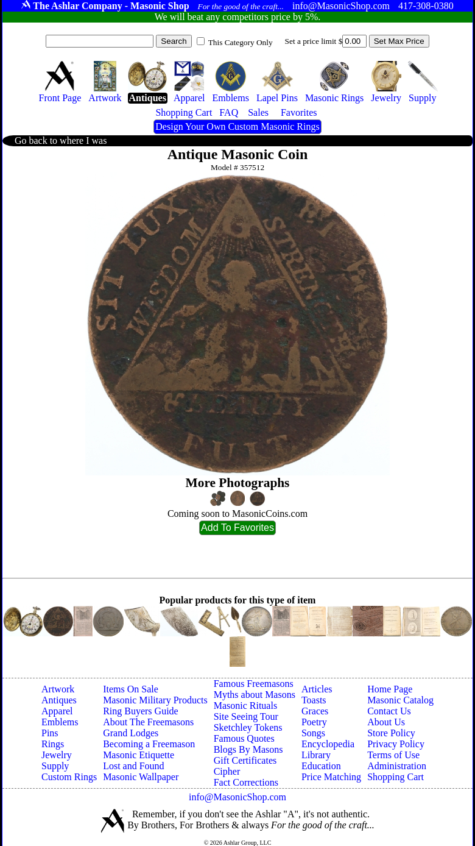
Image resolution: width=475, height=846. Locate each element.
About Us (386, 722)
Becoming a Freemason (149, 744)
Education (321, 766)
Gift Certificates (245, 760)
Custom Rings (69, 777)
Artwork (57, 689)
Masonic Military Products (155, 700)
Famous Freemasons (254, 683)
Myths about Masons (254, 694)
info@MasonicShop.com (237, 797)
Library (316, 755)
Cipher (227, 771)
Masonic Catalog (400, 700)
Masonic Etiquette (138, 755)
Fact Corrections (246, 782)
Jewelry (56, 755)
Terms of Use (393, 755)
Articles (316, 689)
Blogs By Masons (248, 749)
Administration (396, 766)
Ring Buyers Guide (140, 711)
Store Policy (391, 733)
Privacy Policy (395, 744)
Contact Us (389, 711)
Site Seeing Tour (246, 716)
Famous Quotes (244, 738)
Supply (55, 766)
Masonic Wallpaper (140, 777)
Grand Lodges (130, 733)
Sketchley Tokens (248, 727)
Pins (49, 733)
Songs (313, 733)
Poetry (314, 722)
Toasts (313, 700)
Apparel (57, 711)
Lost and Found (133, 766)
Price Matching (331, 777)
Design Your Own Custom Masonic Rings (237, 126)
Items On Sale (130, 689)
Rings (52, 744)
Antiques (59, 700)
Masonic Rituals (245, 705)
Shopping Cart (395, 777)
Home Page (389, 689)
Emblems (59, 722)
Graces (314, 711)
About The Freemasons (148, 722)
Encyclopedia (327, 744)
